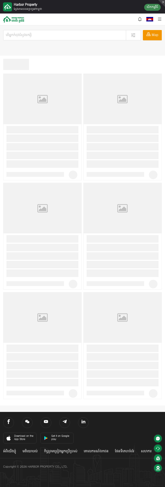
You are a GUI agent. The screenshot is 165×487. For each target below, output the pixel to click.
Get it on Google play (56, 437)
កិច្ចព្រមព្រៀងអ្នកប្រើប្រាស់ (60, 451)
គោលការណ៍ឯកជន (96, 451)
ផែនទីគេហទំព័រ (124, 451)
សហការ (146, 451)
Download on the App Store (19, 437)
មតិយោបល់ (30, 451)
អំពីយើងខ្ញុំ (9, 451)
